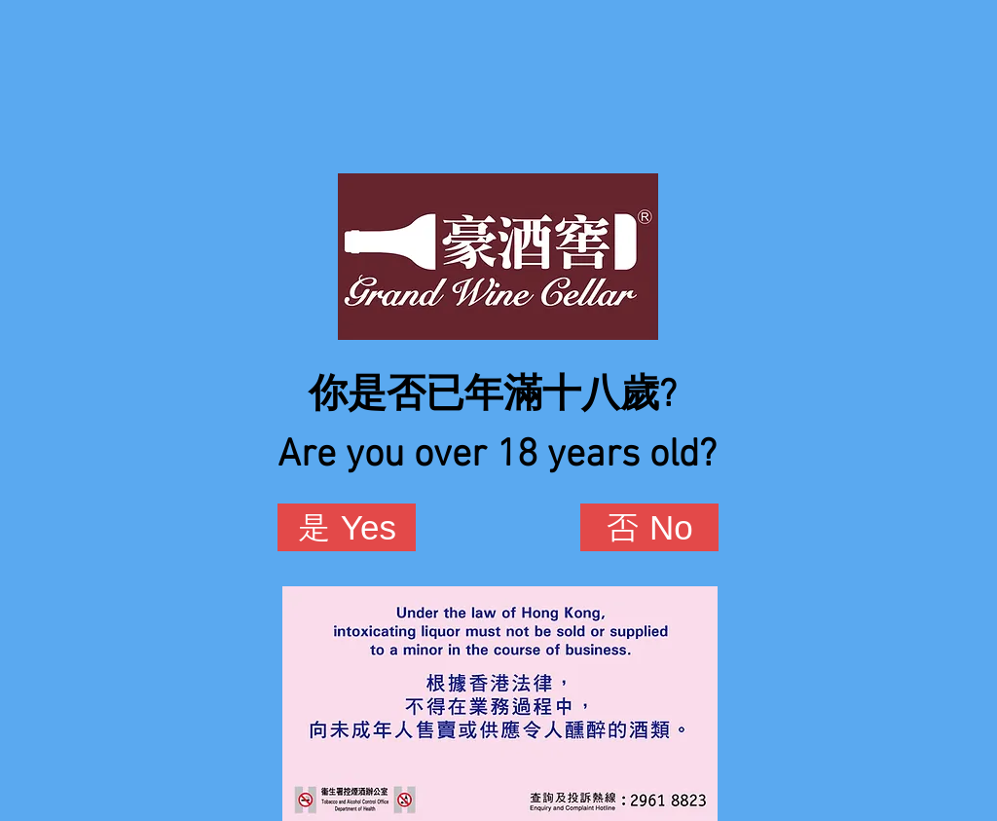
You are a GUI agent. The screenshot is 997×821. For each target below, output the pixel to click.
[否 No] (649, 527)
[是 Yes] (346, 527)
